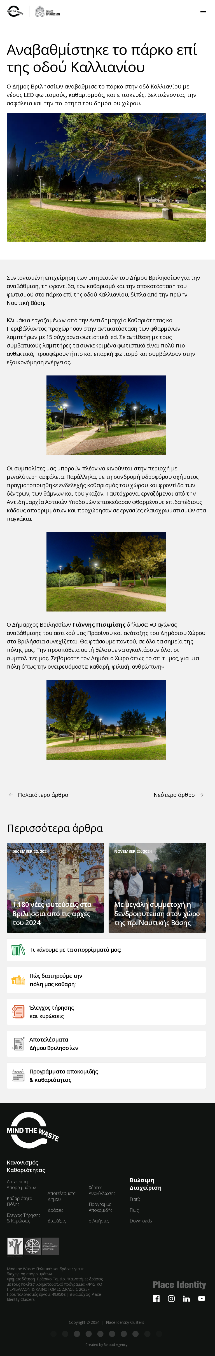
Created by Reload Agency (106, 1345)
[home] (33, 11)
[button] (203, 11)
